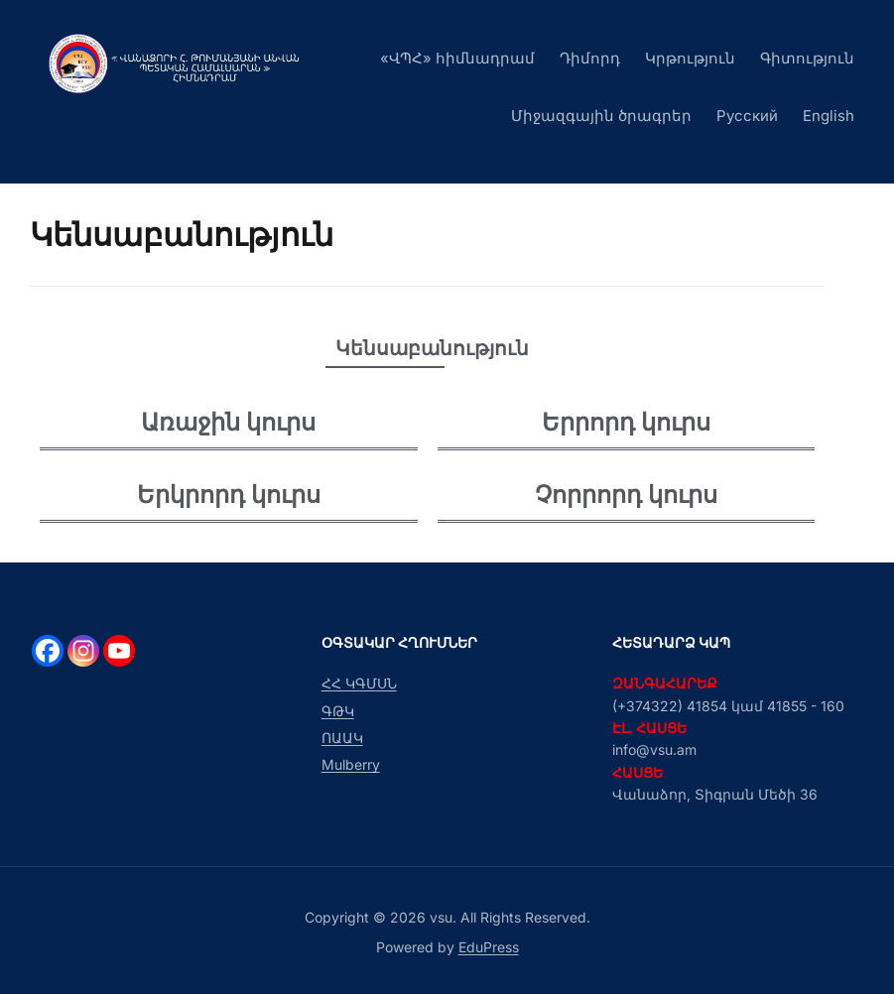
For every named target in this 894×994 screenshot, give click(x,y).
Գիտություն (807, 58)
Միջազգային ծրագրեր (601, 115)
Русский (747, 115)
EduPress (488, 946)
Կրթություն (690, 58)
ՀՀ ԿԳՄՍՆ (359, 683)
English (828, 115)
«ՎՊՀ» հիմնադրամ (457, 58)
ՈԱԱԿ (342, 737)
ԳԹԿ (337, 710)
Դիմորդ (590, 58)
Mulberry (350, 764)
